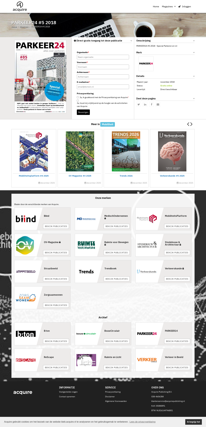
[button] (191, 124)
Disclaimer (110, 396)
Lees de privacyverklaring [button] (142, 422)
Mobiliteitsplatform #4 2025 (34, 175)
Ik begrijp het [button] (193, 422)
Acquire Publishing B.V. (161, 392)
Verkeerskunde (174, 268)
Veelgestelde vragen (68, 392)
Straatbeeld (51, 268)
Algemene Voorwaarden (116, 401)
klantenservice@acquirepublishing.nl (168, 401)
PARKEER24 (171, 330)
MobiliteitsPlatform (176, 215)
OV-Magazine (52, 242)
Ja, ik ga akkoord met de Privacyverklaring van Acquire (104, 97)
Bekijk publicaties (56, 226)
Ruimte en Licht (112, 357)
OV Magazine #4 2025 (80, 175)
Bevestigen (83, 112)
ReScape (49, 357)
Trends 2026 (126, 175)
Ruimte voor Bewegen (116, 243)
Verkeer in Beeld (174, 357)
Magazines (169, 6)
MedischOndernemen (116, 217)
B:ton (47, 330)
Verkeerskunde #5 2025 (172, 175)
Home (156, 6)
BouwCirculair (112, 330)
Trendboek (110, 268)
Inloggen (185, 6)
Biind (46, 215)
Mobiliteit (24, 26)
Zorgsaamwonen (53, 294)
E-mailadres (83, 82)
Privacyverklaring (112, 392)
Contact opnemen (67, 396)
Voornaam (82, 62)
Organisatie (83, 52)
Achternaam (83, 72)
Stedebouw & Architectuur (173, 243)
